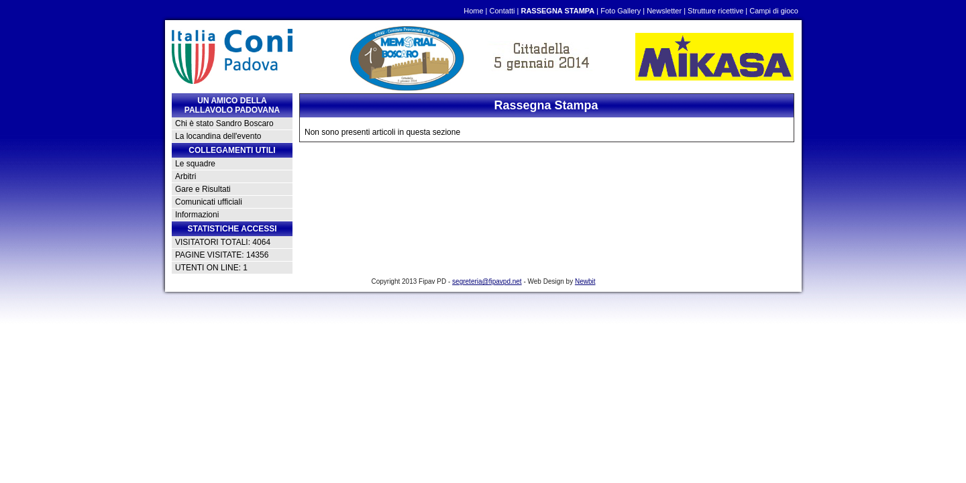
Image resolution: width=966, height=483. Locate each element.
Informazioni (197, 214)
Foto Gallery (620, 11)
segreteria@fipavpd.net (487, 281)
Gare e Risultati (203, 189)
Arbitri (185, 176)
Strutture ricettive (715, 11)
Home (473, 11)
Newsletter (664, 11)
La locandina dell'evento (218, 136)
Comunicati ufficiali (208, 202)
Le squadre (195, 163)
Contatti (502, 11)
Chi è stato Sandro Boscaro (224, 123)
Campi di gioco (773, 11)
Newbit (585, 281)
